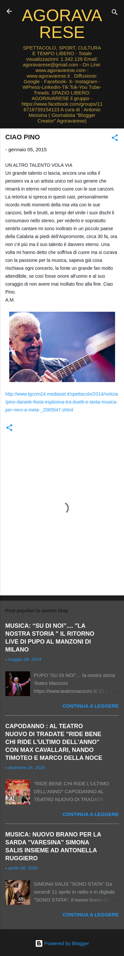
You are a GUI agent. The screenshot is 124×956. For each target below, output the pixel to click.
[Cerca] (115, 13)
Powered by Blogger (62, 943)
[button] (115, 139)
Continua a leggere (90, 706)
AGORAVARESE (62, 24)
